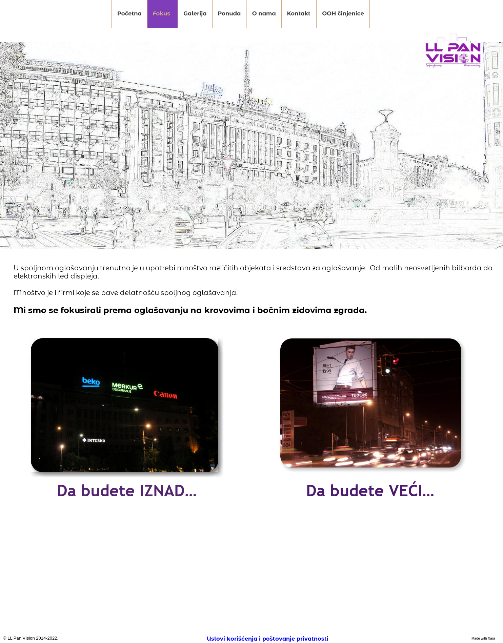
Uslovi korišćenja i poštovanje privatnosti (267, 638)
